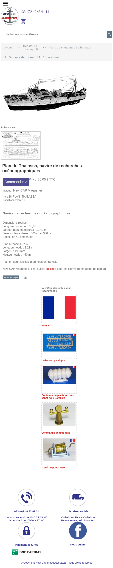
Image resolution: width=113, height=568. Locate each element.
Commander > (15, 182)
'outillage (50, 268)
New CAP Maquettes (28, 190)
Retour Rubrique (11, 277)
